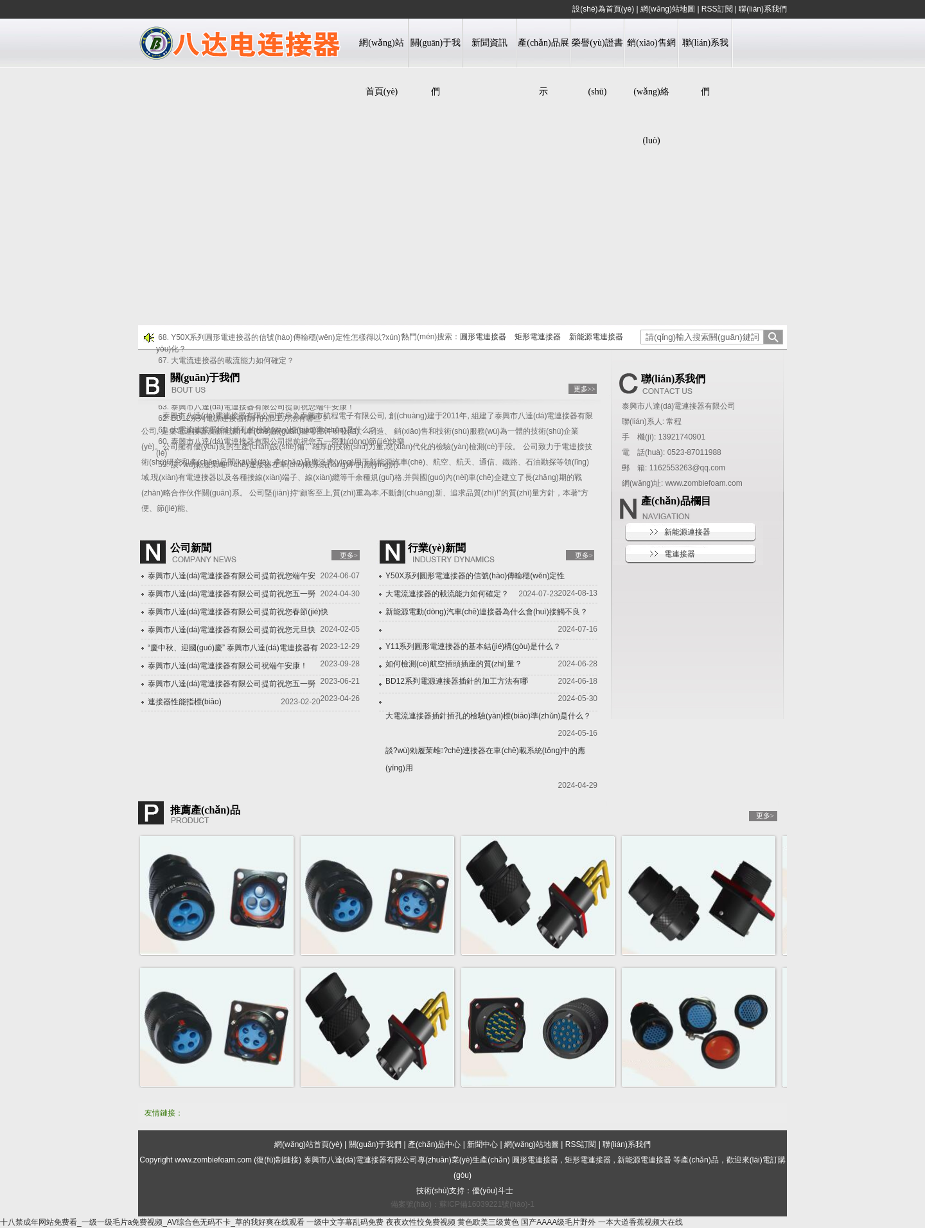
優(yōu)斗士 (492, 1190)
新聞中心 (482, 1144)
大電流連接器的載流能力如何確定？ (447, 593)
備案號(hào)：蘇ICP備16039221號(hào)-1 (462, 1204)
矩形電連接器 (538, 336)
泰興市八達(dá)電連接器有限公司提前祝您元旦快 (231, 629)
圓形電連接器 (483, 336)
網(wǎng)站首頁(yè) (381, 67)
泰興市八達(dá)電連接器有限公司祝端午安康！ (228, 665)
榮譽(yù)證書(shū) (597, 67)
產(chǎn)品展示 (543, 67)
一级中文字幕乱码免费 (344, 1222)
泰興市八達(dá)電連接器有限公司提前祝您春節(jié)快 (238, 611)
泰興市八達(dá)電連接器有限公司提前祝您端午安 (231, 575)
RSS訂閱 (717, 8)
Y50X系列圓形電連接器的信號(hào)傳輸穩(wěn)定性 (475, 575)
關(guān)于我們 (435, 67)
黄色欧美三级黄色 (488, 1222)
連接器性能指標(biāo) (185, 701)
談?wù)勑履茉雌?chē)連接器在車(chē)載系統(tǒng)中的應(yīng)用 (485, 759)
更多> (349, 555)
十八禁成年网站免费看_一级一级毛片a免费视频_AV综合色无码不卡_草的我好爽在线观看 (152, 1222)
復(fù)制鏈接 (277, 1159)
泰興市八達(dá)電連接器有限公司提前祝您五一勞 (231, 593)
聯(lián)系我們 (763, 8)
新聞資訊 (489, 43)
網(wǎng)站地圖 (667, 8)
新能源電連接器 (596, 336)
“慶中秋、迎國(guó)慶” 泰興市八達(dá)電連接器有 (233, 647)
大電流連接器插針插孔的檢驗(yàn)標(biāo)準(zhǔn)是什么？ (488, 715)
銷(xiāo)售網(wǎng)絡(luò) (651, 91)
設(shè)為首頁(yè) (603, 8)
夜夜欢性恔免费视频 (420, 1222)
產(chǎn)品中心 (434, 1144)
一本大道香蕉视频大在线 (640, 1222)
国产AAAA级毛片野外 (558, 1222)
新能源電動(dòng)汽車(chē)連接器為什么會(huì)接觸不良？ (486, 611)
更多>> (584, 389)
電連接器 (679, 553)
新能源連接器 (687, 532)
